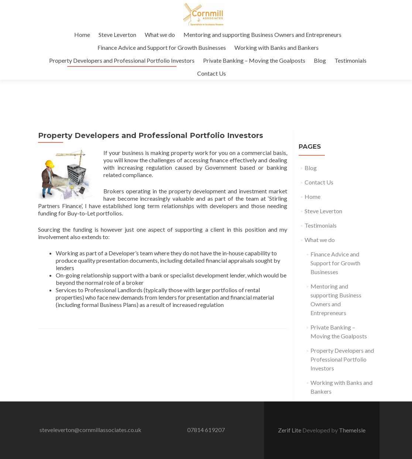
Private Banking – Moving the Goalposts (254, 60)
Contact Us (211, 73)
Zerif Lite (290, 430)
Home (82, 34)
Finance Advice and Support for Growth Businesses (161, 47)
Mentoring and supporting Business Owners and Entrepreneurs (262, 34)
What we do (160, 34)
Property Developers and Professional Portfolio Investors (122, 60)
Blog (320, 60)
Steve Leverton (117, 34)
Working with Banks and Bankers (276, 47)
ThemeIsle (352, 430)
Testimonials (350, 60)
